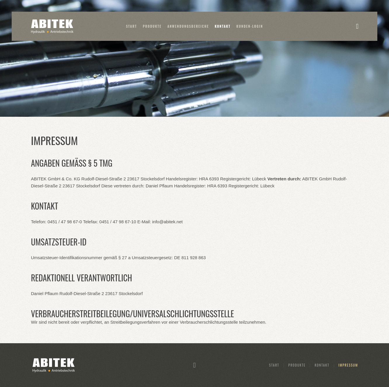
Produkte (152, 26)
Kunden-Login (250, 26)
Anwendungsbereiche (188, 26)
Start (131, 26)
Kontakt (222, 26)
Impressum (348, 365)
